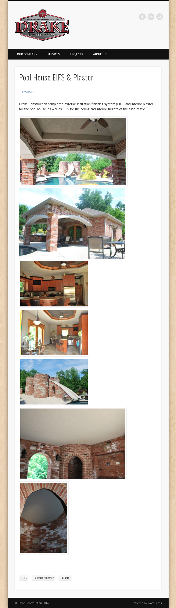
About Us (100, 54)
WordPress (155, 603)
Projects (76, 54)
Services (53, 54)
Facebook (142, 16)
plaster (66, 578)
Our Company (27, 54)
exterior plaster (44, 578)
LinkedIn (151, 16)
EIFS (24, 578)
